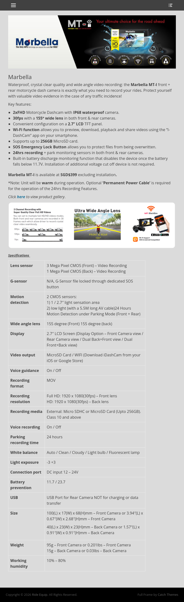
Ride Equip (39, 594)
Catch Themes (168, 594)
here (21, 196)
